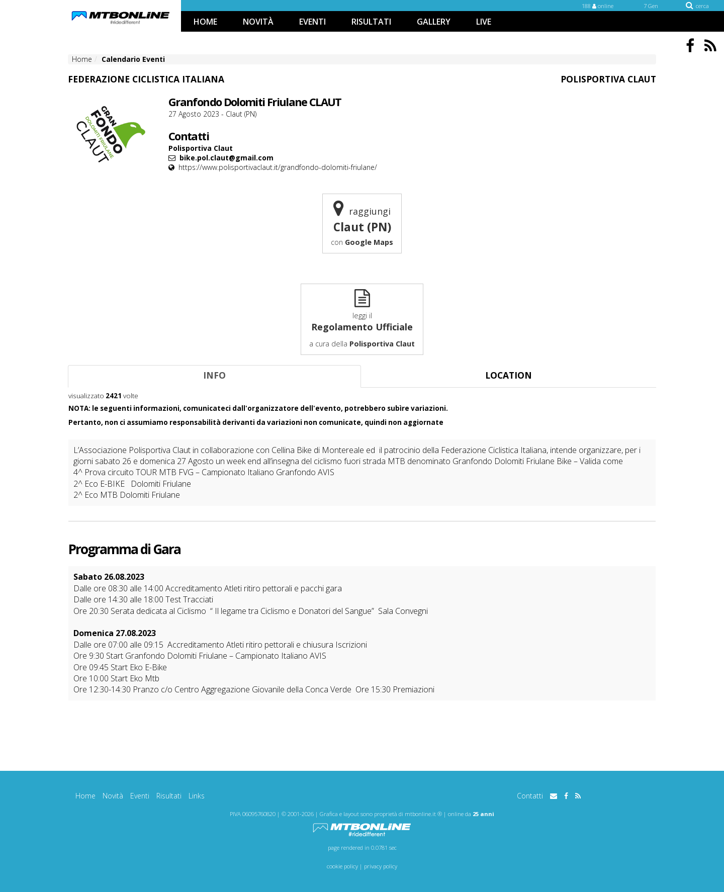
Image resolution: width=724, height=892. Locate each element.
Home (85, 795)
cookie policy (342, 866)
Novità (113, 795)
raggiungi (362, 223)
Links (197, 795)
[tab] (214, 376)
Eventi (139, 795)
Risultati (169, 795)
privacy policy (380, 866)
